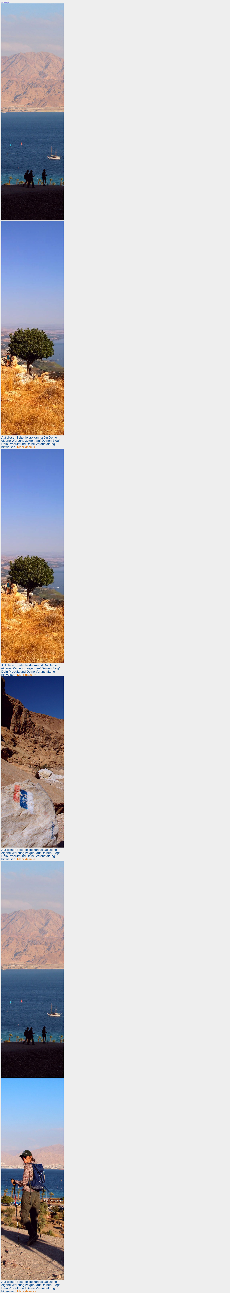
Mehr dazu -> (26, 447)
